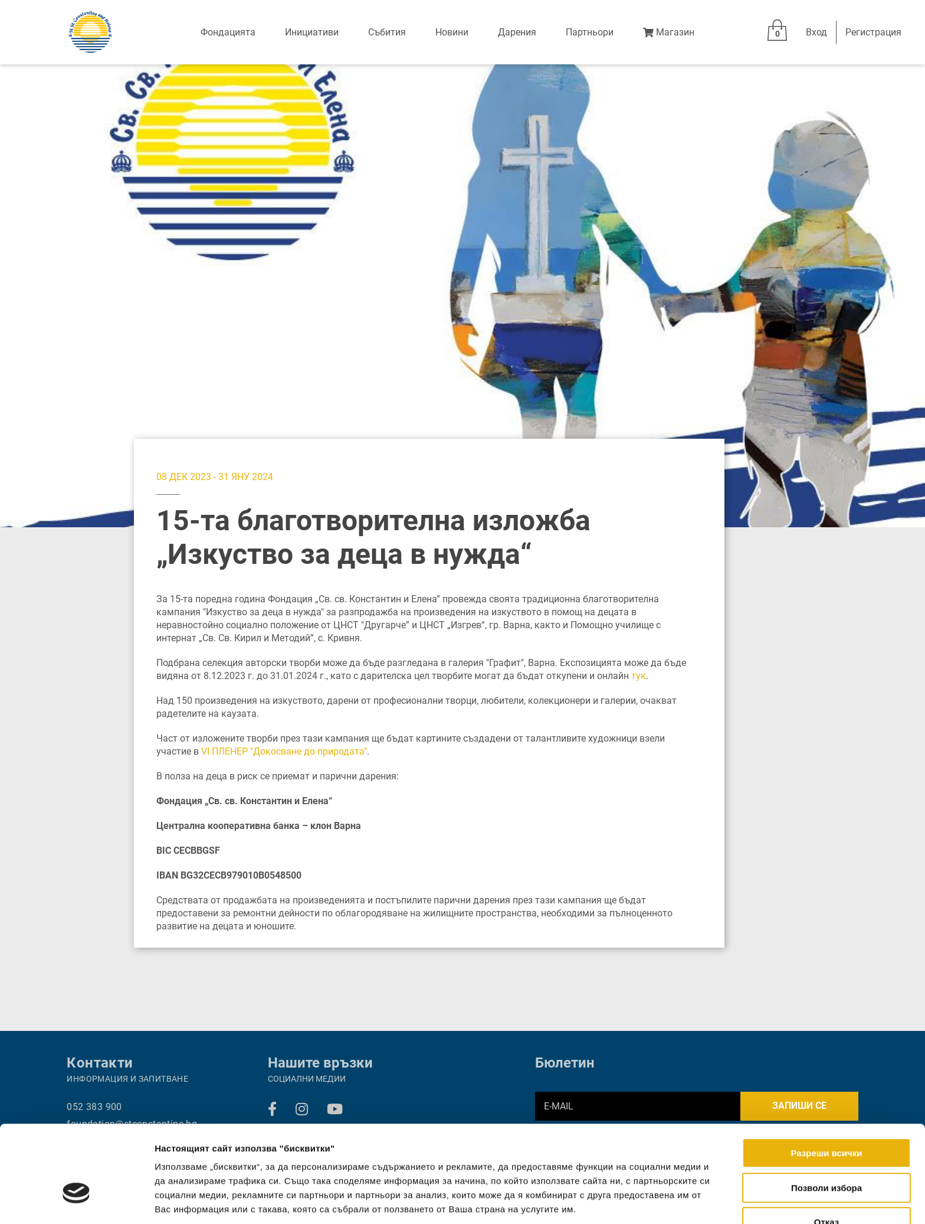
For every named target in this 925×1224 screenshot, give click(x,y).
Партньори (590, 32)
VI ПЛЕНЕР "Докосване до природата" (284, 751)
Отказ (826, 1149)
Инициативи (312, 32)
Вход (816, 32)
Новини (451, 32)
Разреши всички (826, 1080)
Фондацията (228, 32)
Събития (387, 32)
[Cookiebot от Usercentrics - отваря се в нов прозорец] (76, 1201)
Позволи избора (826, 1114)
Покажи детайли (753, 1201)
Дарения (517, 32)
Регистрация (873, 32)
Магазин (668, 32)
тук (638, 675)
